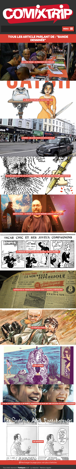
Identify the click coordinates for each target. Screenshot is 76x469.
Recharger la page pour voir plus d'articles (38, 462)
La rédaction (34, 468)
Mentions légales (45, 468)
